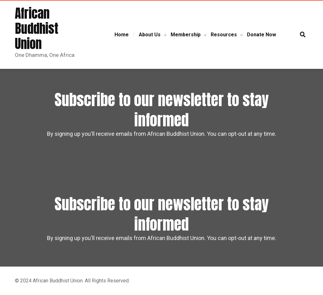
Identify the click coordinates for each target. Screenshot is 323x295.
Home (122, 35)
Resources (224, 35)
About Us (150, 35)
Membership (186, 35)
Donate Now (261, 35)
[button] (303, 35)
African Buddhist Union (36, 28)
